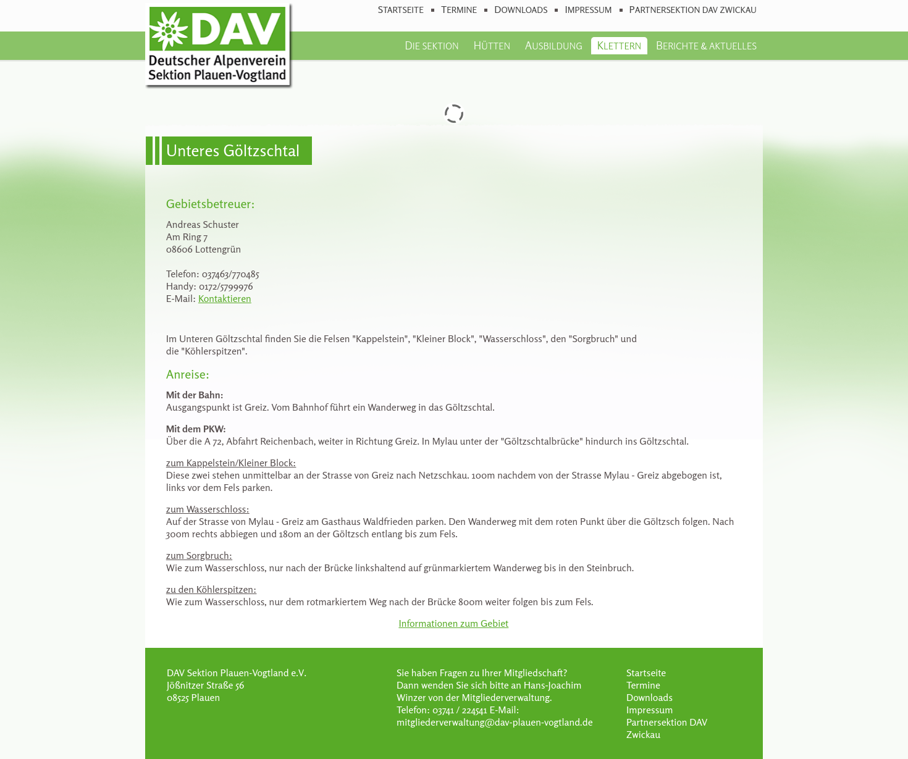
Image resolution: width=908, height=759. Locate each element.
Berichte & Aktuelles (706, 45)
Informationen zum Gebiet (453, 623)
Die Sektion (431, 45)
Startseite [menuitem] (401, 9)
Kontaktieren (224, 298)
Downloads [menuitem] (520, 9)
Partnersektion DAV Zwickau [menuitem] (693, 9)
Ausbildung (553, 45)
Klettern (619, 45)
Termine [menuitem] (459, 9)
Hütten (491, 45)
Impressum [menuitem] (588, 9)
